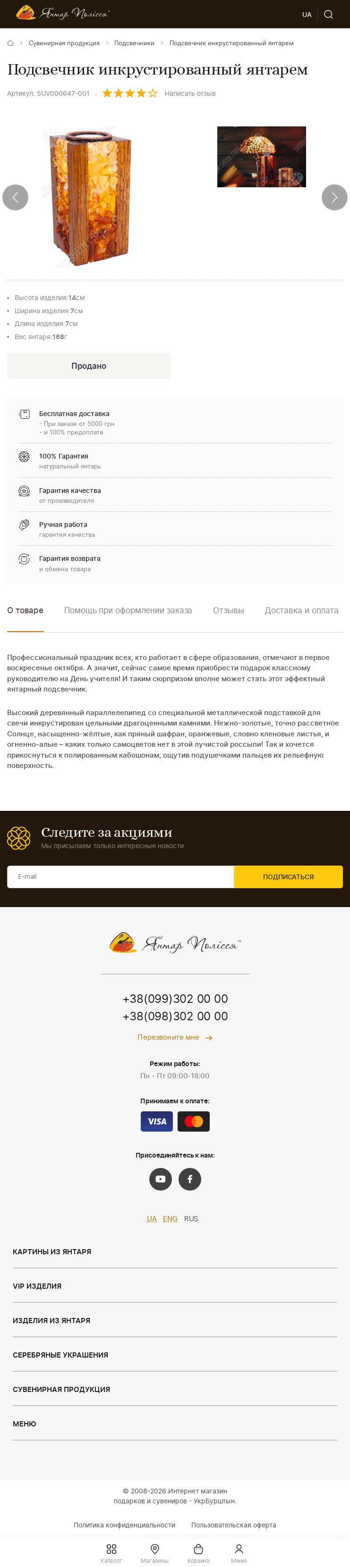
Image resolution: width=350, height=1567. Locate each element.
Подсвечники (134, 44)
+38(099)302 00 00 (175, 1000)
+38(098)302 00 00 (175, 1018)
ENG (170, 1220)
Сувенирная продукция (64, 44)
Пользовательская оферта (233, 1526)
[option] (128, 618)
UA (152, 1220)
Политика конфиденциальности (124, 1526)
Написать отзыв (190, 94)
